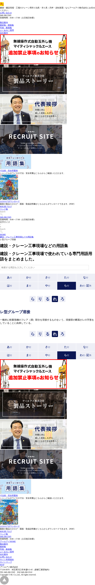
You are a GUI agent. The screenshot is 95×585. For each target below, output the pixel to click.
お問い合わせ (6, 13)
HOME (3, 235)
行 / (85, 285)
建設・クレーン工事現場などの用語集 (17, 237)
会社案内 (4, 554)
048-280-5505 (5, 217)
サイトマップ (6, 562)
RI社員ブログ (6, 212)
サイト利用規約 (7, 560)
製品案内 (4, 544)
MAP (2, 565)
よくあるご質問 (7, 552)
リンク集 (4, 215)
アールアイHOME (8, 541)
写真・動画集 (6, 549)
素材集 (3, 547)
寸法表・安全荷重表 (9, 176)
